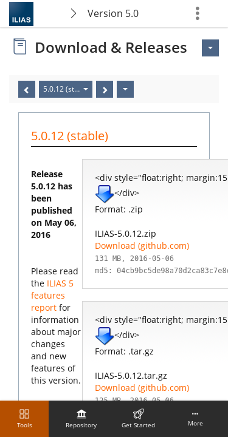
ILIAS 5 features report (52, 295)
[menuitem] (81, 419)
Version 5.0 (113, 13)
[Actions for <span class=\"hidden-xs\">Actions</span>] (210, 47)
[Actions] (125, 89)
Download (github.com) (142, 245)
